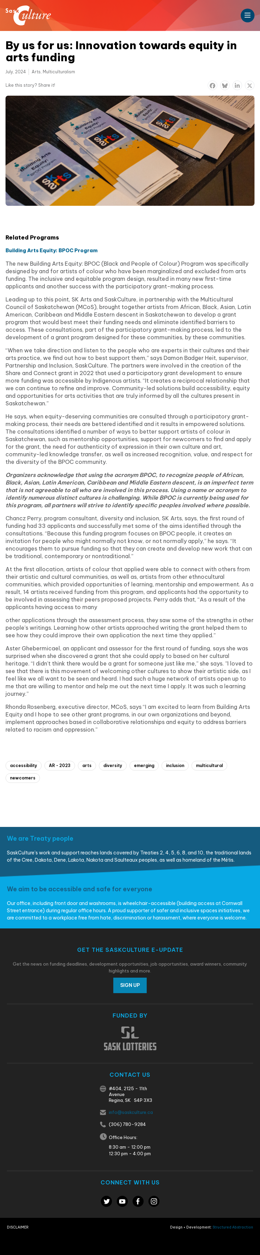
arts (87, 765)
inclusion (175, 765)
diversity (112, 765)
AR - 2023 (60, 765)
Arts (36, 71)
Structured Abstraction (232, 1227)
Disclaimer (18, 1227)
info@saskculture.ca (131, 1112)
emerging (144, 765)
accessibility (23, 765)
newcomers (22, 777)
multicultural (209, 765)
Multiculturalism (59, 71)
